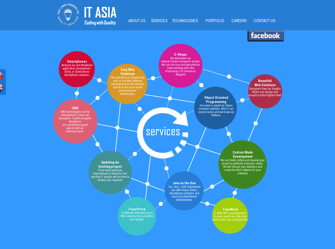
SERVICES (158, 20)
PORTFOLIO (215, 20)
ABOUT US (136, 20)
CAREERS (239, 20)
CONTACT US (264, 20)
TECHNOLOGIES (185, 20)
